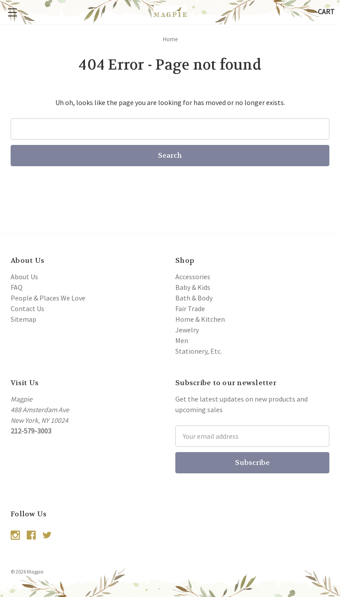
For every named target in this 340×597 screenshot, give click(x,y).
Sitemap (23, 319)
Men (181, 340)
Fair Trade (190, 308)
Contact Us (27, 308)
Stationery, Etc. (198, 351)
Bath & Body (193, 297)
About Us (24, 276)
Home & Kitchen (200, 319)
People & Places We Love (48, 297)
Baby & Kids (192, 287)
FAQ (17, 287)
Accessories (192, 276)
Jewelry (187, 329)
